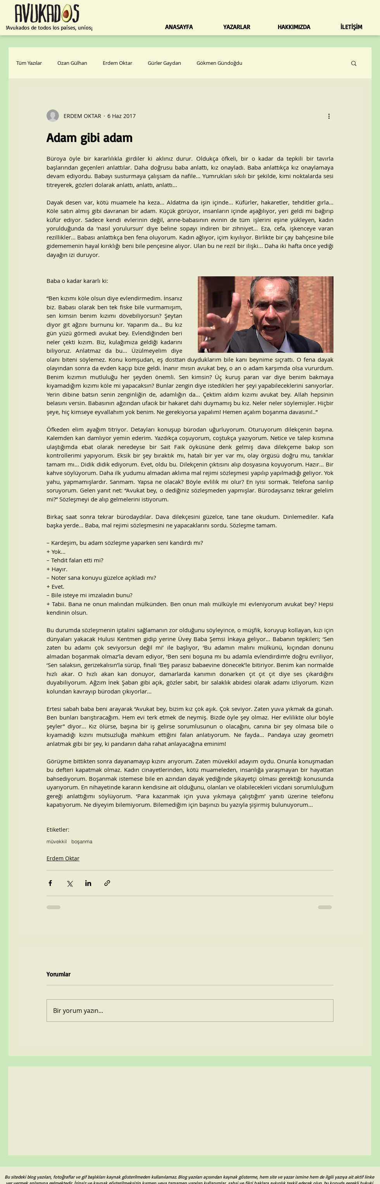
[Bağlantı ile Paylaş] (107, 883)
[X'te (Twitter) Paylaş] (69, 883)
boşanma (81, 841)
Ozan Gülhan (72, 62)
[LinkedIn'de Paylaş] (88, 883)
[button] (354, 63)
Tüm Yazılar (29, 62)
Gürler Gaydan (164, 62)
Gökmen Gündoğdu (219, 62)
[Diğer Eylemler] (328, 115)
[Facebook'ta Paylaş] (50, 883)
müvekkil (57, 841)
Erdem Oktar (117, 62)
